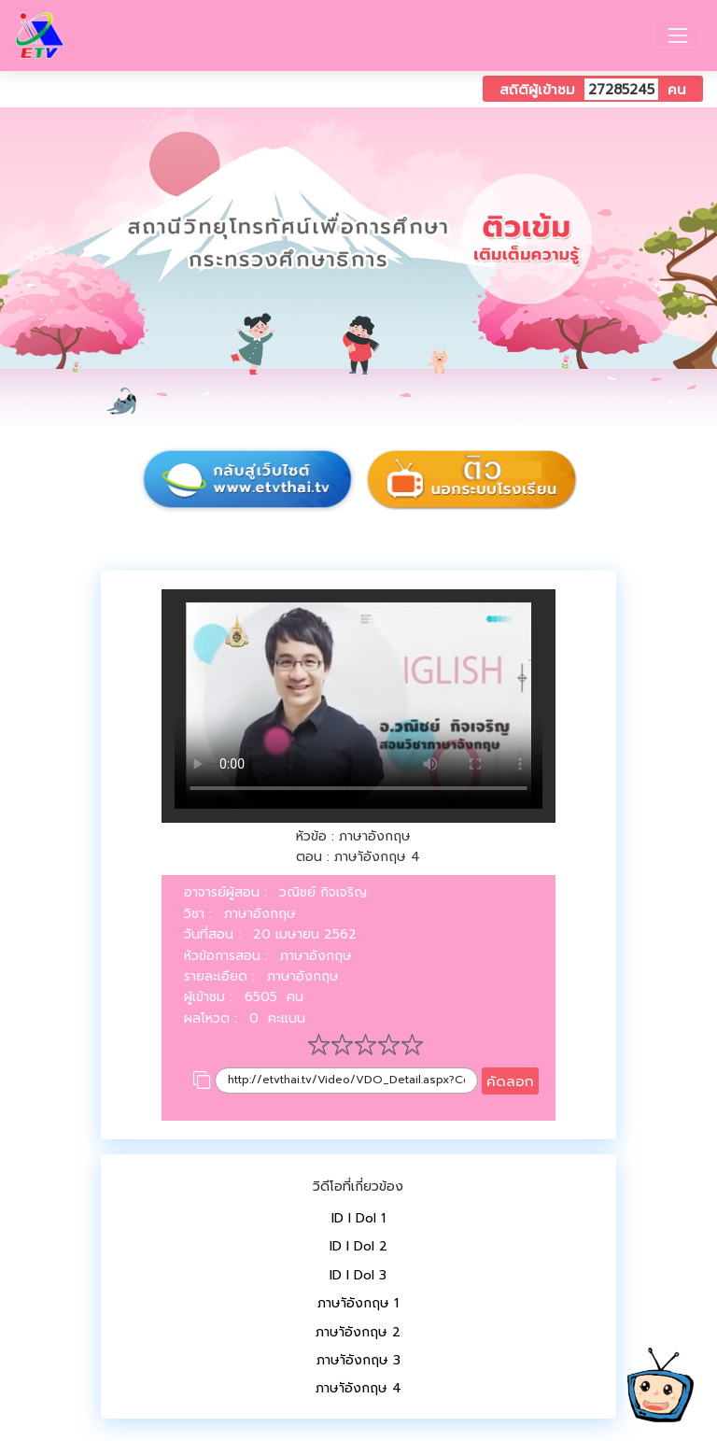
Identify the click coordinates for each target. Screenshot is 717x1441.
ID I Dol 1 (358, 1218)
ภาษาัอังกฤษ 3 (358, 1360)
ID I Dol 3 (358, 1275)
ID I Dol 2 (358, 1246)
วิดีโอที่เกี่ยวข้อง (358, 1186)
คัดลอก (510, 1081)
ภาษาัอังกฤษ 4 (358, 1388)
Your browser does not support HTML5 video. (358, 705)
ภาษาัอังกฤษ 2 (358, 1332)
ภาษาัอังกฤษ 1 (358, 1303)
